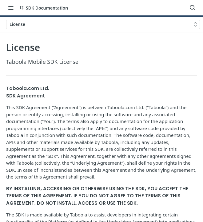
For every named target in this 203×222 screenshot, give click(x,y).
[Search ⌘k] (192, 7)
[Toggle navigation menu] (10, 7)
